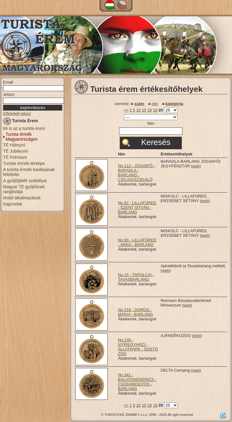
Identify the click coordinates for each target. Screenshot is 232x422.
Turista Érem (20, 121)
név (155, 103)
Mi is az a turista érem (24, 128)
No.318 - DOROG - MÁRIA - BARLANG (135, 312)
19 (155, 110)
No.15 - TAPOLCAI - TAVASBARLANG (136, 277)
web (196, 166)
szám (139, 103)
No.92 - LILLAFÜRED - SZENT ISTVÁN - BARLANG (137, 207)
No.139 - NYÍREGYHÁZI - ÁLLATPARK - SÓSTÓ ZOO (138, 347)
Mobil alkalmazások (22, 197)
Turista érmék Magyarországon (22, 137)
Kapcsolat (12, 203)
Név (150, 123)
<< (126, 110)
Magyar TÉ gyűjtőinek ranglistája (24, 189)
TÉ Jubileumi (15, 151)
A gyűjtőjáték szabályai (25, 180)
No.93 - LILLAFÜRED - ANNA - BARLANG (137, 242)
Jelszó (8, 94)
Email (8, 82)
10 (138, 110)
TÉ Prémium (15, 157)
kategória (174, 103)
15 (144, 110)
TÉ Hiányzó (14, 145)
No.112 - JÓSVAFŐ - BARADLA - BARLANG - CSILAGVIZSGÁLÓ (136, 172)
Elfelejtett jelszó (17, 113)
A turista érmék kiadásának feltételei (29, 172)
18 (149, 110)
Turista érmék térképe (24, 163)
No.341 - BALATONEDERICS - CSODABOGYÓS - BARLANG (137, 382)
